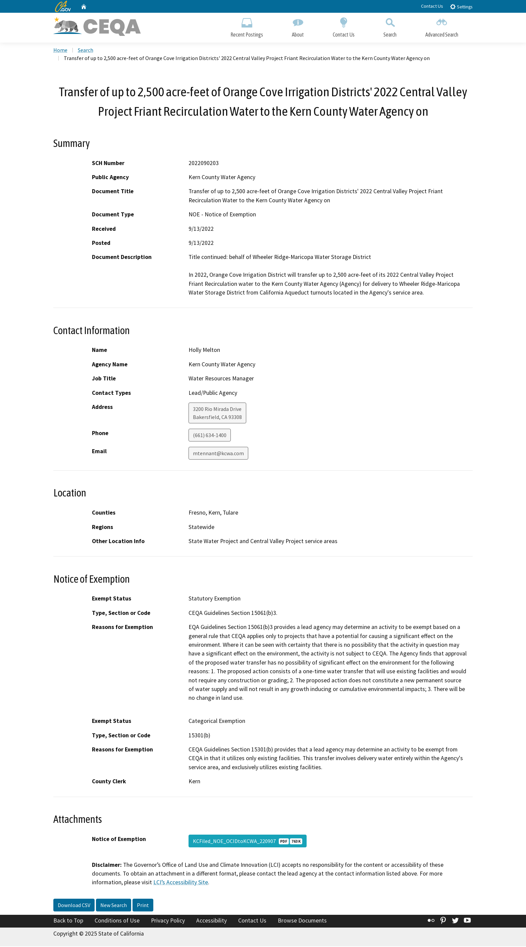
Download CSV (74, 905)
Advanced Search (442, 26)
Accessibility (211, 921)
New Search (113, 905)
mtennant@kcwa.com (218, 454)
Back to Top (68, 921)
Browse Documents (302, 921)
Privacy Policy (168, 921)
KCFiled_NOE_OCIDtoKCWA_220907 (247, 841)
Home (60, 50)
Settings (461, 6)
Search (390, 26)
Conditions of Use (117, 921)
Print (143, 905)
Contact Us (432, 6)
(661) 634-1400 (209, 435)
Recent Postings (247, 26)
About (298, 26)
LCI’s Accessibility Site (180, 883)
